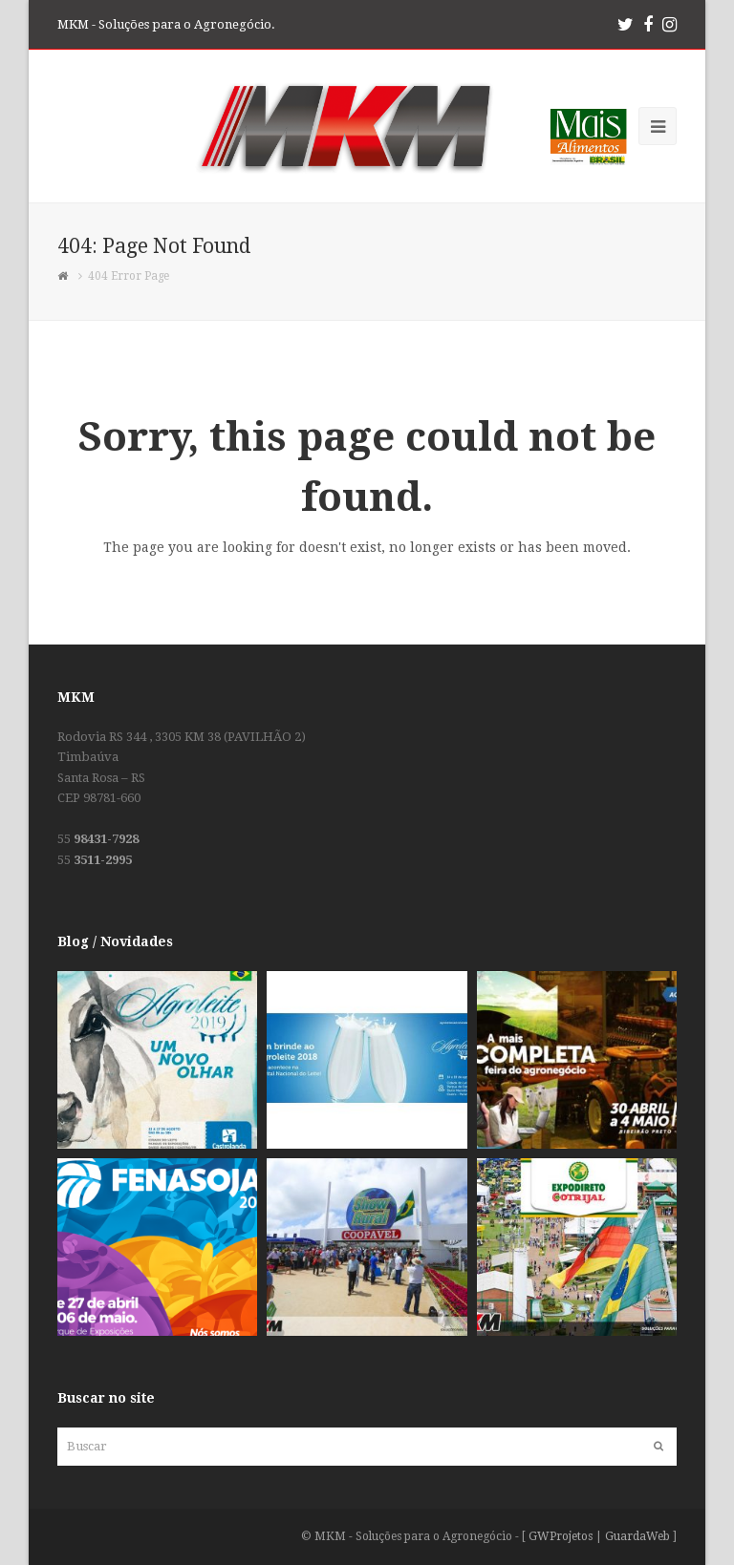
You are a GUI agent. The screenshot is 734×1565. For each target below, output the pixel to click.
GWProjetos (561, 1536)
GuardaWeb (637, 1536)
